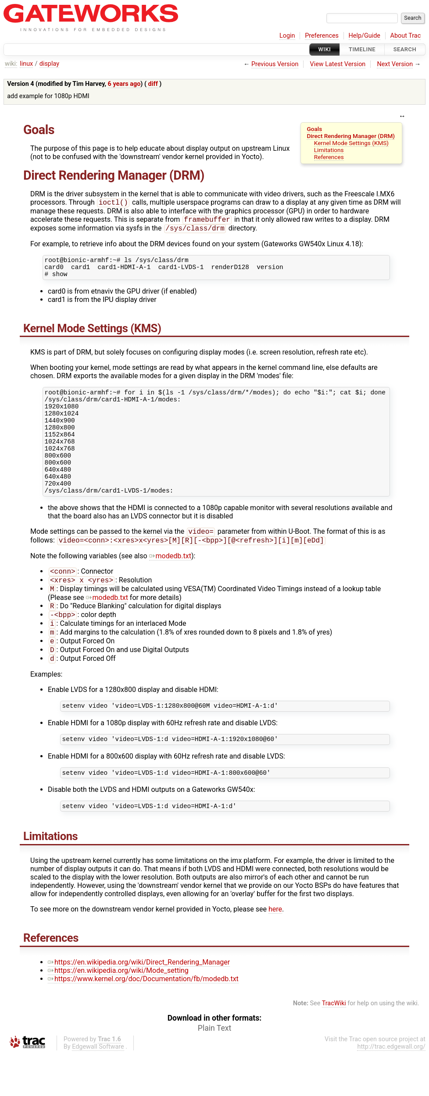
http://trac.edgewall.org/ (391, 1088)
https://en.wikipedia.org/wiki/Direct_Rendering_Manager (139, 1004)
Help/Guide (364, 35)
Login (287, 35)
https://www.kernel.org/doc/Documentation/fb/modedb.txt (143, 1021)
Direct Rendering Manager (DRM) (351, 135)
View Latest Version (338, 64)
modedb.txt (170, 584)
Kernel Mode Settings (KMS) (351, 142)
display (49, 63)
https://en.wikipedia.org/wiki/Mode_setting (118, 1012)
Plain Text (214, 1070)
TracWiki (334, 1045)
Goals (314, 128)
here (275, 951)
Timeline (362, 49)
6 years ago (124, 84)
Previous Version (274, 64)
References (329, 156)
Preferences (322, 35)
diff (153, 84)
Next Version (395, 64)
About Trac (405, 35)
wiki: (11, 63)
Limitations (329, 149)
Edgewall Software (98, 1088)
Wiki (324, 49)
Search (404, 49)
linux (26, 63)
